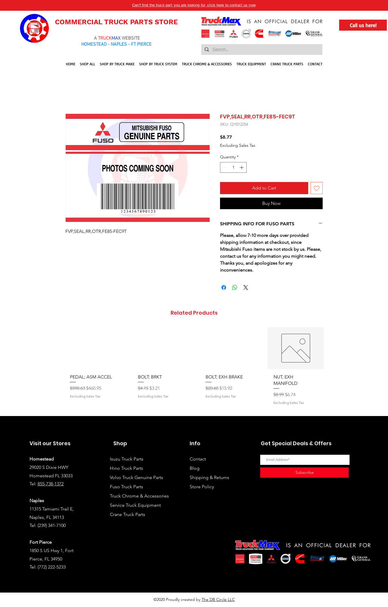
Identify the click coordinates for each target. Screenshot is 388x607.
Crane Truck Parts (127, 514)
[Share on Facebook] (223, 287)
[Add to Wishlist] (317, 188)
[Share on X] (245, 287)
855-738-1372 (51, 484)
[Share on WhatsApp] (234, 287)
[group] (194, 369)
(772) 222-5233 (52, 567)
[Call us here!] (363, 25)
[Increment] (242, 167)
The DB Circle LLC (218, 599)
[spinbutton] (233, 167)
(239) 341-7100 (52, 525)
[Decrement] (224, 167)
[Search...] (261, 49)
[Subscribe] (304, 472)
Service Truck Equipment (135, 505)
